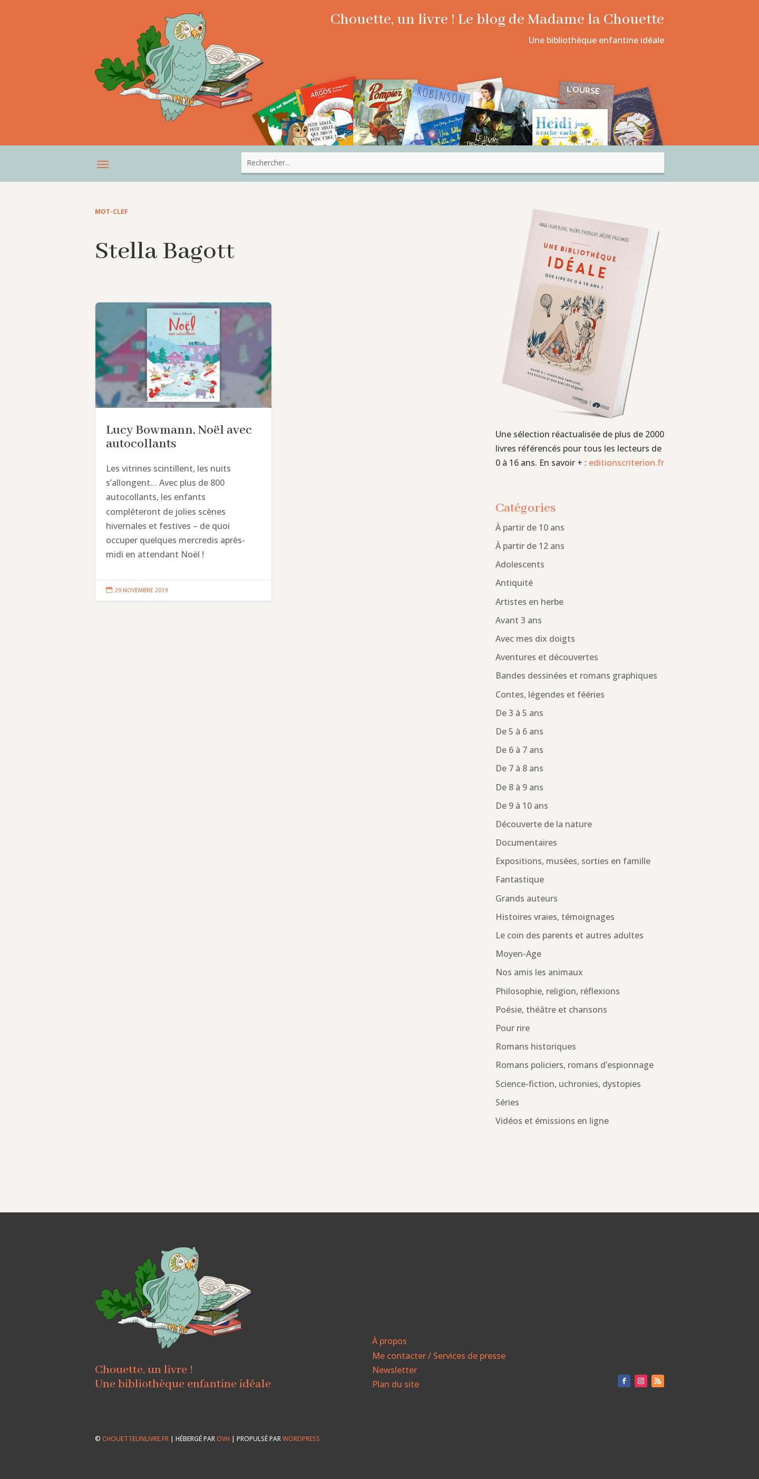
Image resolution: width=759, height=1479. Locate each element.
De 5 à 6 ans (519, 731)
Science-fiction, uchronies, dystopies (568, 1084)
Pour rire (512, 1028)
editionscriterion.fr (626, 462)
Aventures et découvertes (546, 657)
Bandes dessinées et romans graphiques (576, 675)
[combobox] (452, 162)
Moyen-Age (518, 953)
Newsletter (394, 1370)
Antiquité (514, 583)
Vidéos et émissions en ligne (552, 1121)
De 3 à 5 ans (519, 713)
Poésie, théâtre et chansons (551, 1009)
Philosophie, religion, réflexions (557, 991)
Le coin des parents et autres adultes (569, 935)
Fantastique (519, 879)
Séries (507, 1102)
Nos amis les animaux (539, 972)
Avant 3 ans (518, 620)
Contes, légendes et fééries (550, 694)
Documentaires (526, 842)
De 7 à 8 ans (519, 768)
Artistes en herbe (529, 602)
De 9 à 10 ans (521, 805)
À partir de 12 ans (530, 546)
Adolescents (519, 564)
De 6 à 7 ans (519, 750)
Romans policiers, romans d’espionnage (574, 1065)
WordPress (301, 1438)
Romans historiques (535, 1046)
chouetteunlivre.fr (135, 1438)
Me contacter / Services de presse (438, 1356)
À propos (389, 1341)
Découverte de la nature (543, 824)
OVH (223, 1438)
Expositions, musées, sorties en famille (572, 861)
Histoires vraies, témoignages (555, 917)
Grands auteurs (526, 898)
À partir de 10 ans (530, 527)
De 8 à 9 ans (519, 787)
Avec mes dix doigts (535, 638)
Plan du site (395, 1384)
